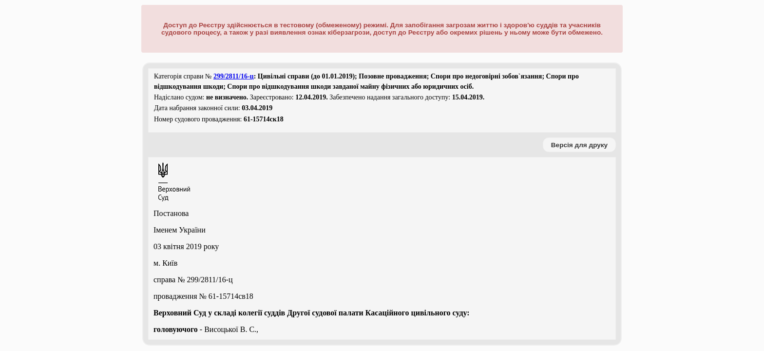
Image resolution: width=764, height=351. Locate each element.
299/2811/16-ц (233, 76)
